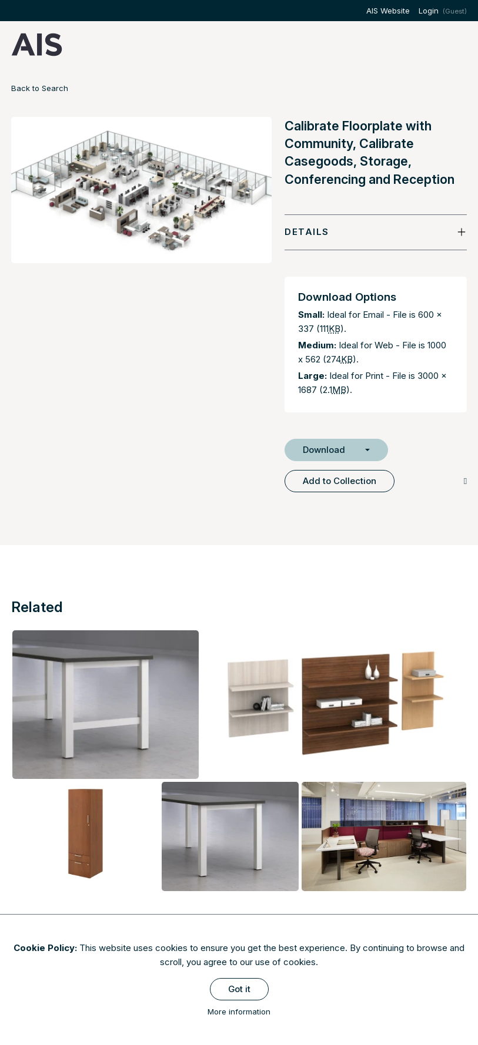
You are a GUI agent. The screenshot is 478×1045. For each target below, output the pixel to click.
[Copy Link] (465, 480)
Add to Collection (339, 480)
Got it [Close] (239, 988)
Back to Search (39, 88)
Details (307, 231)
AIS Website (388, 10)
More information (239, 1011)
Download (324, 449)
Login (429, 10)
